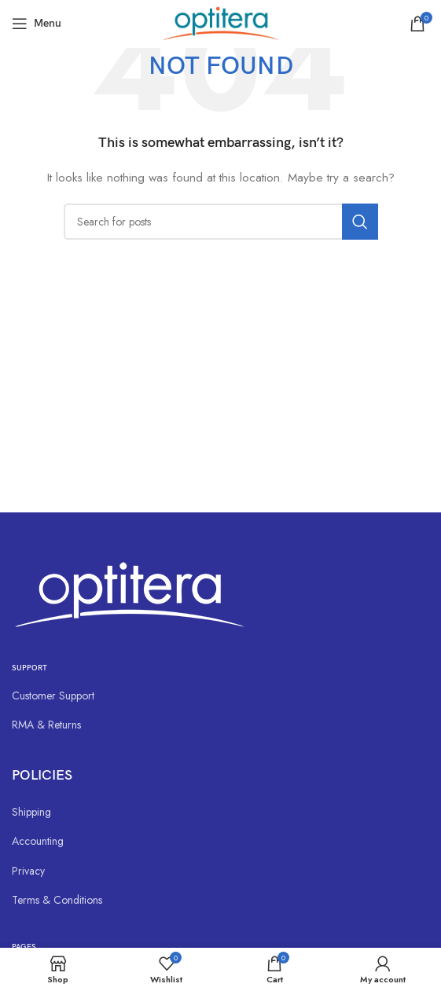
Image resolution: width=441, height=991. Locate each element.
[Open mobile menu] (36, 23)
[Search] (221, 222)
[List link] (220, 695)
